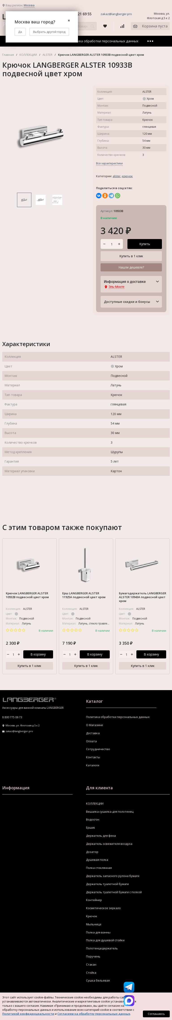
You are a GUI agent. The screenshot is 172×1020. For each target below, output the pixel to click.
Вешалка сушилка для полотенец (109, 812)
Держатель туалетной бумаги (107, 884)
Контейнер (94, 900)
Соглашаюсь (156, 1014)
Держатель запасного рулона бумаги (112, 876)
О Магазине (94, 725)
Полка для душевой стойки (105, 940)
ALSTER (47, 54)
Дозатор (92, 852)
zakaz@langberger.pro (116, 14)
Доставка (93, 733)
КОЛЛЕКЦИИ (28, 54)
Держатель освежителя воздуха (109, 844)
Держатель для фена (101, 836)
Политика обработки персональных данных (102, 41)
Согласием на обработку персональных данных (93, 1014)
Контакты (93, 757)
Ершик (90, 828)
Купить (144, 244)
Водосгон (92, 820)
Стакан (91, 964)
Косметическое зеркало (103, 908)
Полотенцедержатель (102, 948)
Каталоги (92, 765)
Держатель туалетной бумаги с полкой (114, 892)
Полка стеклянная (99, 868)
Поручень (93, 957)
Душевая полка (97, 860)
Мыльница (93, 924)
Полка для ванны (98, 932)
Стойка (91, 973)
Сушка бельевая (98, 981)
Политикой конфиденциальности (28, 1014)
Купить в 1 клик (131, 256)
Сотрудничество (98, 749)
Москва (29, 5)
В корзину (38, 654)
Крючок (127, 176)
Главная (8, 54)
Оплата (91, 741)
